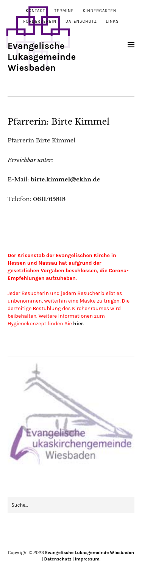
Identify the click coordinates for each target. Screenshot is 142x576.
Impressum (87, 559)
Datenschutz (81, 21)
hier (78, 323)
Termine (64, 10)
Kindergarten (99, 10)
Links (112, 21)
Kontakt (35, 10)
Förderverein (39, 21)
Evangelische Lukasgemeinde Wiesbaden (42, 57)
